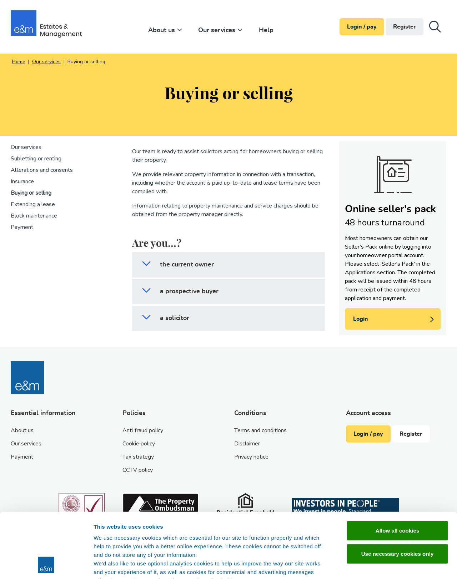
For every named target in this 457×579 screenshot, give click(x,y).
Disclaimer (247, 444)
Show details (374, 565)
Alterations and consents (42, 170)
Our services (221, 30)
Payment (22, 227)
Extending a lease (33, 204)
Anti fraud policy (142, 430)
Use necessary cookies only (397, 493)
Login (395, 320)
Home (18, 61)
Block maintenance (34, 216)
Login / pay (362, 27)
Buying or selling (31, 193)
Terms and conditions (260, 430)
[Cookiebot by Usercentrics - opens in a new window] (46, 565)
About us (166, 30)
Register (404, 27)
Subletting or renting (36, 159)
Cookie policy (138, 444)
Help (266, 30)
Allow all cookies (398, 470)
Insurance (22, 181)
